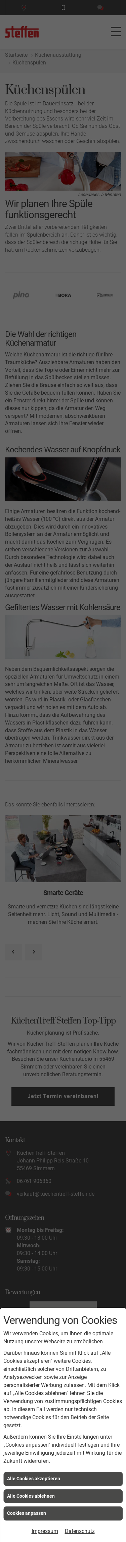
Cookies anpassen (26, 1513)
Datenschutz (80, 1531)
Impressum (45, 1531)
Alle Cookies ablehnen (31, 1496)
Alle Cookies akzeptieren (33, 1478)
